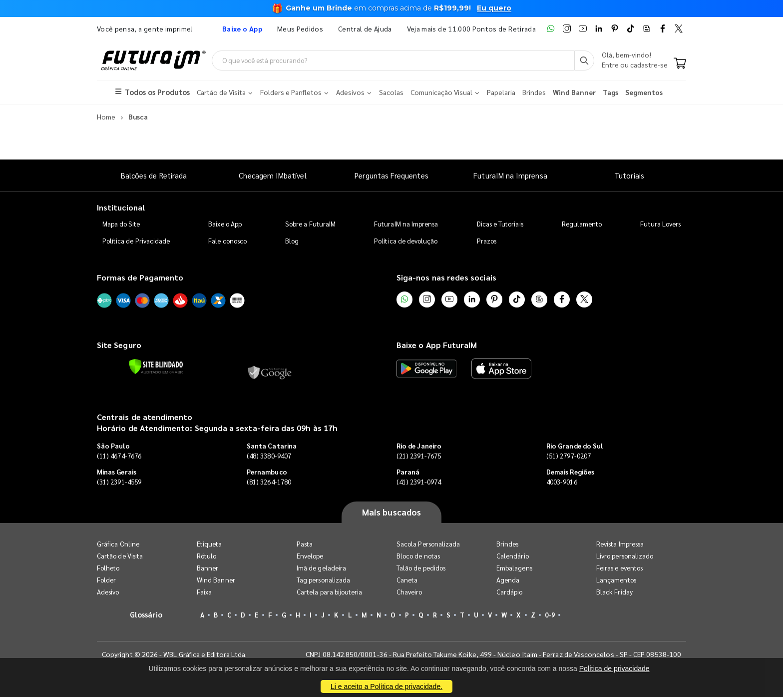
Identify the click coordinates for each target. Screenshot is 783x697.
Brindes (507, 544)
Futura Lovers (660, 224)
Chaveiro (409, 592)
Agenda (507, 580)
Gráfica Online (118, 544)
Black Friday (614, 592)
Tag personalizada (323, 580)
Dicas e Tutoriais (500, 224)
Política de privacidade (614, 668)
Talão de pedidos (420, 568)
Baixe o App (225, 224)
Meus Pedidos (300, 28)
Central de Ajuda (365, 28)
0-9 (550, 614)
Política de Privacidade (136, 240)
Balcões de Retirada (154, 175)
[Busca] (584, 60)
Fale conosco (227, 240)
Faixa (204, 592)
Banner (207, 568)
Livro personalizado (624, 556)
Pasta (305, 544)
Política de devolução (405, 240)
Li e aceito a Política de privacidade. (386, 686)
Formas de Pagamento (140, 277)
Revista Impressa (620, 544)
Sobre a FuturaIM (310, 224)
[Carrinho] (680, 64)
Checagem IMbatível (272, 175)
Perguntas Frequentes (391, 175)
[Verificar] (156, 366)
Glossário (146, 614)
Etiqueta (209, 544)
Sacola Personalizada (428, 544)
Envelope (310, 556)
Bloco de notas (418, 556)
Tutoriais (629, 175)
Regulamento (582, 224)
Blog (292, 240)
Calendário (512, 556)
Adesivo (108, 592)
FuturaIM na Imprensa (510, 175)
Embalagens (514, 568)
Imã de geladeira (321, 568)
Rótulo (206, 556)
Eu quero (494, 8)
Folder (106, 580)
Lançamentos (616, 580)
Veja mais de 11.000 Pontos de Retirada (471, 28)
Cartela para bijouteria (330, 592)
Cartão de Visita (120, 556)
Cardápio (509, 592)
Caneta (406, 580)
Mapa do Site (121, 224)
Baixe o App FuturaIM (436, 345)
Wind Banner (216, 580)
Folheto (108, 568)
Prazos (486, 240)
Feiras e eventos (619, 568)
